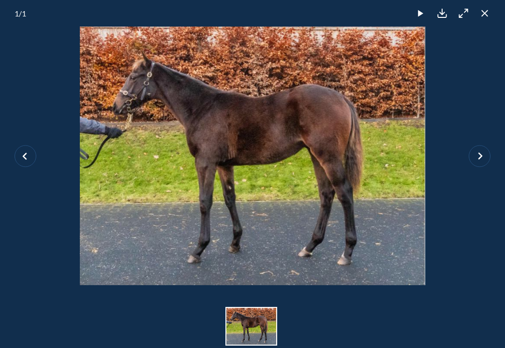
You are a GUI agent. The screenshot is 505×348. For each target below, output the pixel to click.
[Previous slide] (25, 156)
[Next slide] (479, 156)
